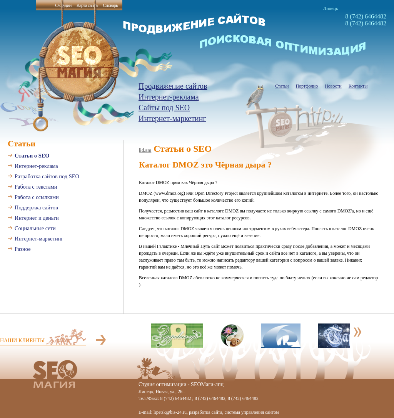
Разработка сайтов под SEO (47, 176)
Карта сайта (86, 5)
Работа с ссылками (37, 197)
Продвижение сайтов (173, 86)
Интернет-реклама (169, 97)
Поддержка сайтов (36, 207)
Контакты (358, 86)
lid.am (145, 150)
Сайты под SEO (164, 107)
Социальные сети (35, 228)
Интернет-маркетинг (172, 118)
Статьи (282, 86)
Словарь (110, 5)
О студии (63, 5)
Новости (333, 86)
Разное (23, 249)
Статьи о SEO (32, 156)
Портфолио (307, 86)
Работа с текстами (36, 187)
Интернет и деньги (37, 218)
